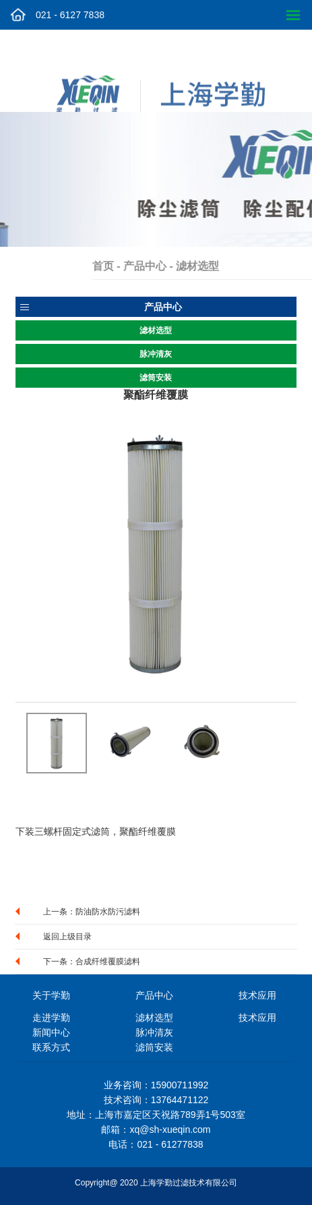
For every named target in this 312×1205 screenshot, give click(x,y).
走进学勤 (51, 1017)
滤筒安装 (155, 377)
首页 (118, 266)
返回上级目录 (67, 936)
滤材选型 (155, 330)
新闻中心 (51, 1032)
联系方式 (51, 1047)
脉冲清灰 (155, 354)
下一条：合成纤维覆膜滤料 (91, 961)
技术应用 (257, 1017)
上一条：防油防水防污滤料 (91, 911)
